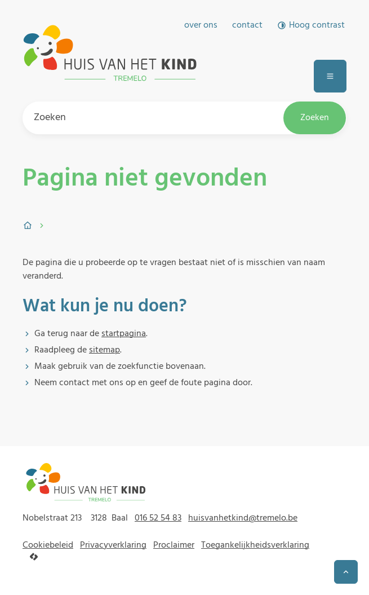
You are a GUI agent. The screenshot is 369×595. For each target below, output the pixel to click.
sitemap (104, 350)
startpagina (123, 334)
